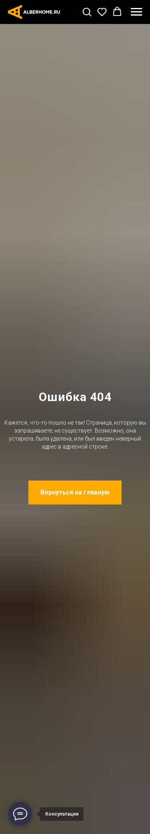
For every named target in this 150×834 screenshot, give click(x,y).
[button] (87, 11)
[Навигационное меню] (136, 12)
